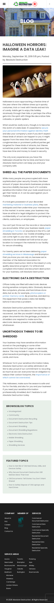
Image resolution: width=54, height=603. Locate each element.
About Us (7, 518)
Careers (7, 525)
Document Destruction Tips (20, 422)
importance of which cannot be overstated (26, 376)
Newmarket (8, 562)
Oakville (20, 569)
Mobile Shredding (16, 437)
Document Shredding (18, 426)
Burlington (21, 572)
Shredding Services (17, 445)
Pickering (32, 559)
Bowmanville (34, 572)
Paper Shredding (16, 441)
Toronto (20, 559)
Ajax (30, 562)
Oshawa (32, 569)
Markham (8, 572)
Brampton (21, 562)
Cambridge (10, 582)
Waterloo (9, 579)
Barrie (8, 588)
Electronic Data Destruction (20, 434)
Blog (6, 528)
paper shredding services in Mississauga (25, 253)
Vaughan (8, 569)
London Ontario (12, 585)
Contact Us (8, 531)
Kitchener (9, 575)
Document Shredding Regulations (23, 430)
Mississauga (22, 565)
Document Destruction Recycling (23, 419)
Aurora (6, 559)
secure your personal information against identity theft (25, 129)
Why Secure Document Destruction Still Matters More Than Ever (25, 473)
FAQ (5, 521)
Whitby (31, 565)
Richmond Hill (9, 565)
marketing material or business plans (20, 204)
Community (14, 415)
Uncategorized (15, 411)
